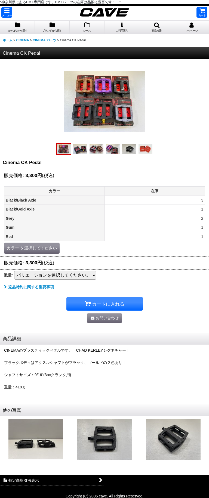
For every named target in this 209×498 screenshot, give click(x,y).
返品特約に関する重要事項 (29, 287)
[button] (6, 12)
